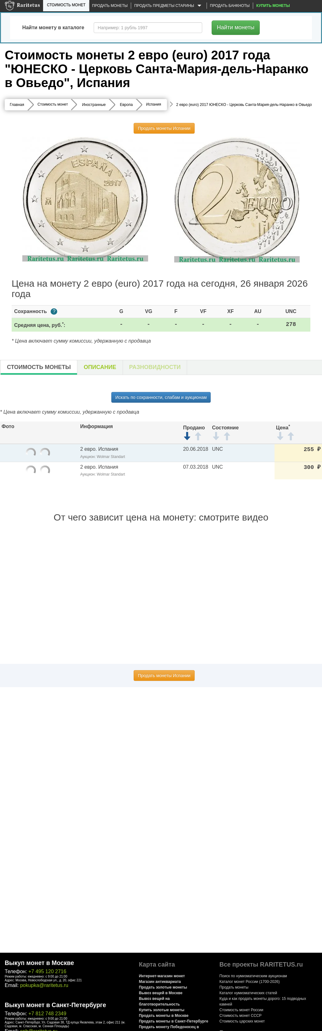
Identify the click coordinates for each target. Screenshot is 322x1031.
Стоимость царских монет (242, 1021)
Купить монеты (273, 5)
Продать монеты (110, 5)
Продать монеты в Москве (164, 1015)
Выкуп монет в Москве (39, 962)
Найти (235, 27)
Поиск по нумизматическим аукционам (253, 976)
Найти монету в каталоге (53, 27)
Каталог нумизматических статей (248, 993)
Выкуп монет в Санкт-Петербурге (55, 1004)
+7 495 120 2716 (47, 971)
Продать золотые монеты (163, 987)
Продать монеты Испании (164, 128)
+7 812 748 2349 (47, 1013)
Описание (100, 367)
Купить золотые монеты (161, 1010)
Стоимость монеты (39, 367)
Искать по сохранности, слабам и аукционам (161, 397)
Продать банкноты (230, 5)
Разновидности (155, 367)
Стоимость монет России (241, 1010)
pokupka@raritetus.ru (44, 985)
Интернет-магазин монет (162, 976)
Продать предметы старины (168, 6)
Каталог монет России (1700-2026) (249, 981)
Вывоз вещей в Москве (160, 993)
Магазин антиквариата (160, 981)
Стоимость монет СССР (240, 1015)
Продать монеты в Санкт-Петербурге (173, 1021)
